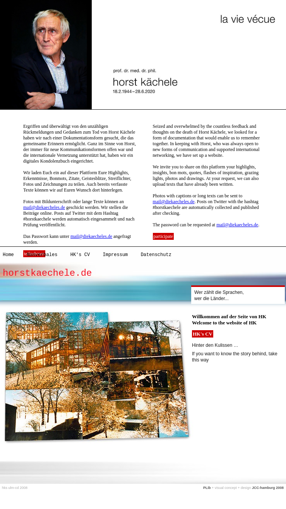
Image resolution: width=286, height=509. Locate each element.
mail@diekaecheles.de (44, 207)
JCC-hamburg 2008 (268, 488)
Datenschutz (156, 255)
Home (8, 255)
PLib (207, 488)
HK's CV (80, 255)
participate (163, 236)
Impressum (115, 255)
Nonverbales (42, 255)
